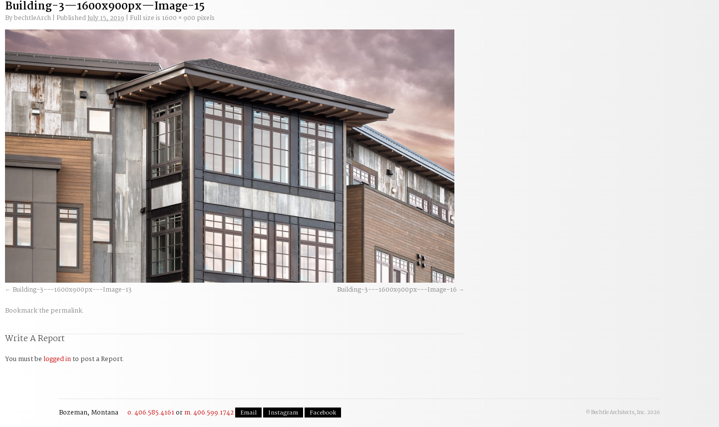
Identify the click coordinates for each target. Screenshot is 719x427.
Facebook (323, 413)
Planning (219, 20)
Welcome (97, 20)
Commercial (281, 20)
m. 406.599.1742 (209, 413)
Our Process (159, 20)
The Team (402, 20)
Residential (341, 20)
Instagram (283, 413)
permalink (66, 311)
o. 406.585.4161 (150, 413)
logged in (57, 359)
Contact (653, 16)
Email (248, 413)
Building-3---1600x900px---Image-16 (397, 290)
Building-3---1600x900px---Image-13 (72, 290)
